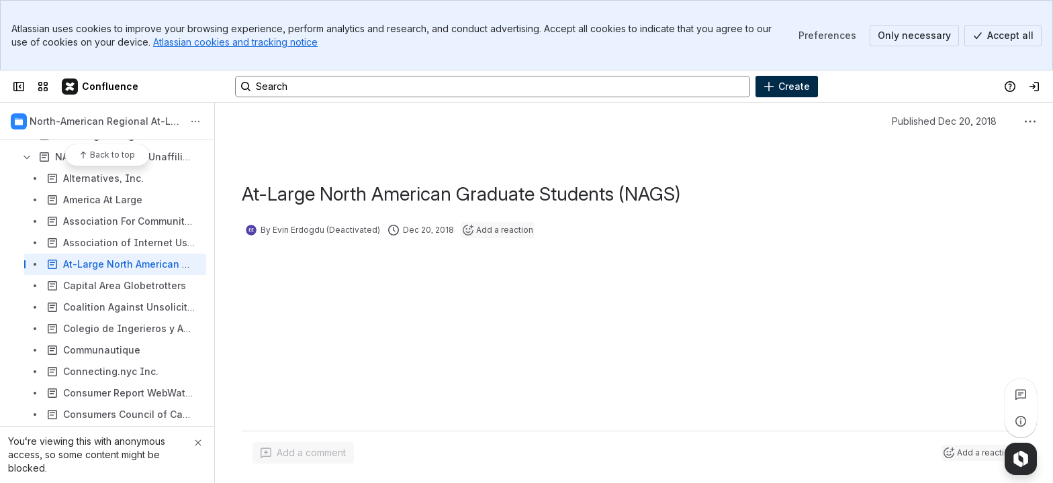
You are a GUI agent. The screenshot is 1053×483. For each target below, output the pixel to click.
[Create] (787, 86)
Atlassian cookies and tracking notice (235, 42)
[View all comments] (1021, 394)
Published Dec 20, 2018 (944, 121)
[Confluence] (100, 86)
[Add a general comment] (303, 453)
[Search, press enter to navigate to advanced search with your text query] (492, 86)
